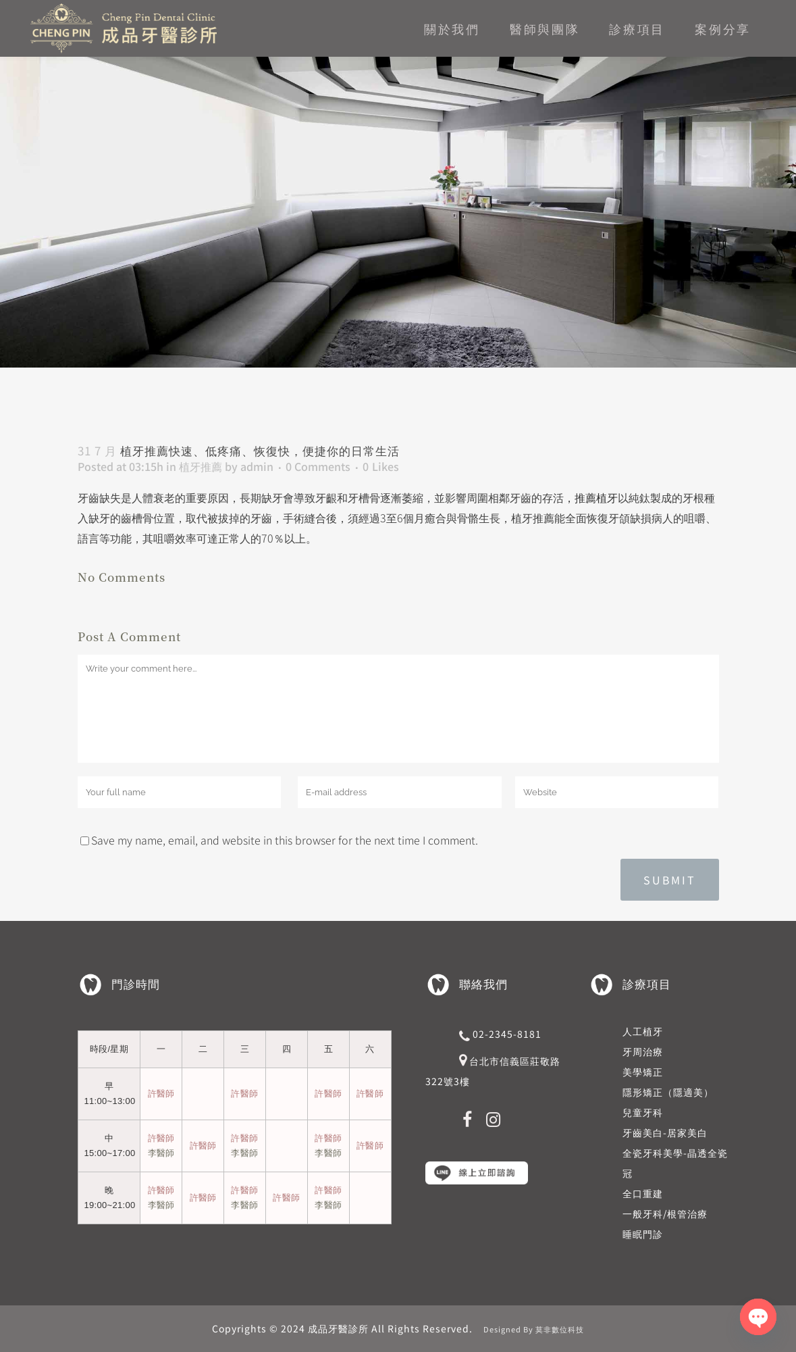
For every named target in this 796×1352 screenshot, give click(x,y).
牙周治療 (642, 1051)
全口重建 (642, 1193)
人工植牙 (642, 1031)
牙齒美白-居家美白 (665, 1132)
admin (256, 466)
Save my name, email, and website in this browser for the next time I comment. (284, 840)
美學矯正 (642, 1071)
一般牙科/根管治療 (665, 1213)
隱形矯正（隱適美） (668, 1092)
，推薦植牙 (591, 497)
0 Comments (318, 466)
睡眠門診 (642, 1234)
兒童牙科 (642, 1112)
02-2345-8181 (507, 1034)
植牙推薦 (200, 466)
